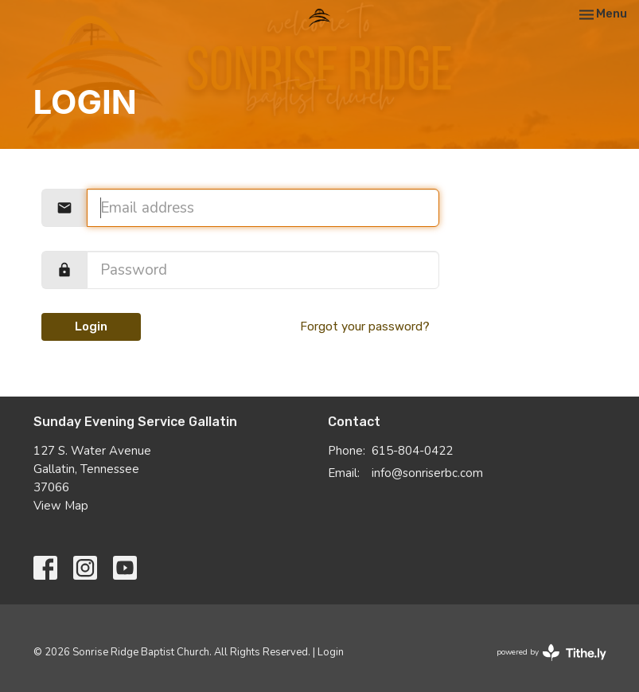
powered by (551, 652)
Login (91, 326)
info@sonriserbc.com (427, 473)
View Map (60, 506)
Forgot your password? (365, 326)
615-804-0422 (412, 451)
